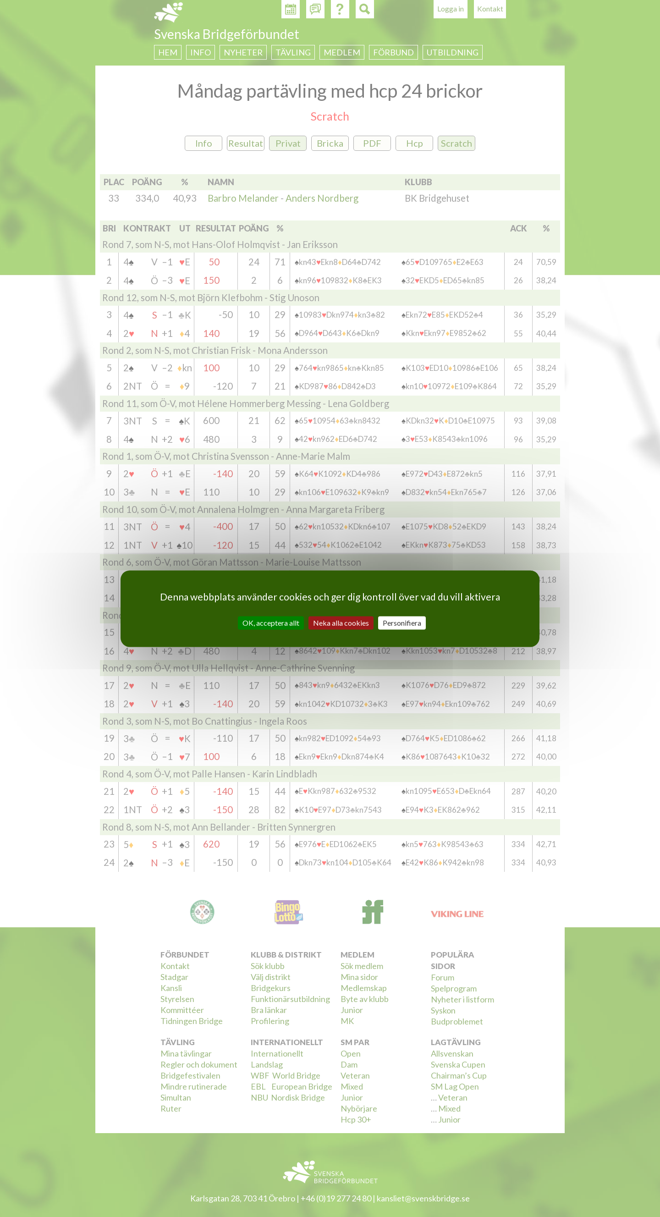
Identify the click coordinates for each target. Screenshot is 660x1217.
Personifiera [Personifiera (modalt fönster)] (402, 622)
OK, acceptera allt (270, 622)
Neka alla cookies (341, 622)
